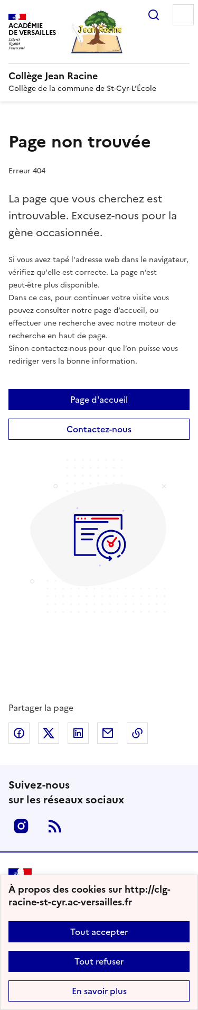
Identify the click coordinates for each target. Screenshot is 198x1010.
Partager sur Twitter (48, 733)
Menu (183, 14)
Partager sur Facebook (19, 733)
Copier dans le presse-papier (137, 733)
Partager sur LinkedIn (78, 733)
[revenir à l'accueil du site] (99, 76)
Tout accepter (99, 931)
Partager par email (107, 733)
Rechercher (153, 14)
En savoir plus (99, 991)
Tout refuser (99, 961)
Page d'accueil (99, 399)
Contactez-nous (99, 429)
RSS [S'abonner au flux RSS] (55, 826)
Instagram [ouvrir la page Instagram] (21, 826)
